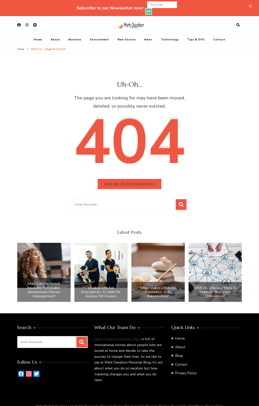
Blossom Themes (157, 399)
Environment (99, 33)
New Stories (127, 33)
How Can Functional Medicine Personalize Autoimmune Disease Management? (43, 283)
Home (38, 33)
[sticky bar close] (250, 6)
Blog (179, 349)
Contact (219, 33)
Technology (170, 33)
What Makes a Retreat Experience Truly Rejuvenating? (158, 285)
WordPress (196, 399)
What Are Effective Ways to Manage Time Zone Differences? (215, 285)
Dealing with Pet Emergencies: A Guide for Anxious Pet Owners (101, 285)
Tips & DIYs (196, 33)
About (55, 33)
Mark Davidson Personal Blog (117, 332)
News (148, 33)
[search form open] (238, 18)
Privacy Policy (186, 366)
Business (74, 33)
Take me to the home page (129, 177)
